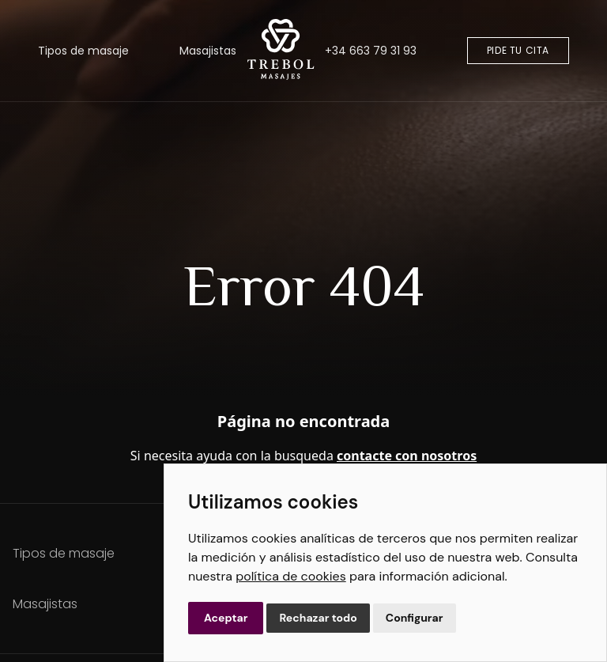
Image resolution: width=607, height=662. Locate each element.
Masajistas (207, 51)
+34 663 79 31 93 (371, 51)
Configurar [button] (414, 618)
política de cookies (290, 576)
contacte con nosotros (407, 455)
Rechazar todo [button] (317, 618)
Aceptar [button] (225, 618)
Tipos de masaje (83, 51)
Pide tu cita (518, 50)
